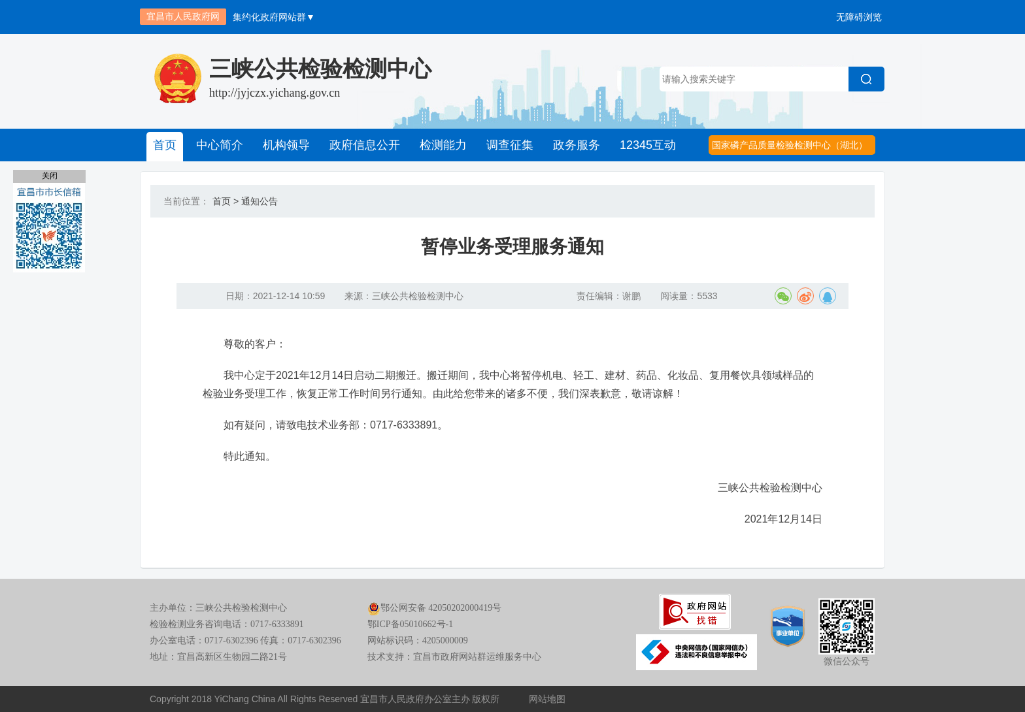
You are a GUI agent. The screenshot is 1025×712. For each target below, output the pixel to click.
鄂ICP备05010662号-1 (410, 624)
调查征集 (509, 145)
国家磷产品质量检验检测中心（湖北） (789, 145)
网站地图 (547, 699)
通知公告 (259, 201)
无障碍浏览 (859, 17)
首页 (164, 145)
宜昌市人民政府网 (183, 16)
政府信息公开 (364, 145)
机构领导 (286, 145)
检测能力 (443, 145)
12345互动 (648, 145)
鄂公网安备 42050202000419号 (434, 608)
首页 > (225, 201)
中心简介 (219, 145)
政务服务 (576, 145)
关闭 (50, 175)
